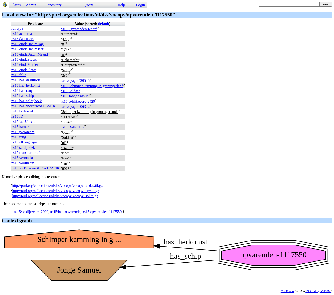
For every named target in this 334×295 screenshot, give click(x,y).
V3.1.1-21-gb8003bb (318, 291)
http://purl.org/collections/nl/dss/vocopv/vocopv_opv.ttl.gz (55, 191)
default (103, 24)
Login (140, 5)
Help (121, 5)
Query (88, 5)
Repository (53, 5)
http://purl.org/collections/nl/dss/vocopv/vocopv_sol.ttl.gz (55, 196)
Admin (31, 5)
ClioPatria (287, 291)
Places (16, 5)
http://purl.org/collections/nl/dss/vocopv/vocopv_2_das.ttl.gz (57, 186)
